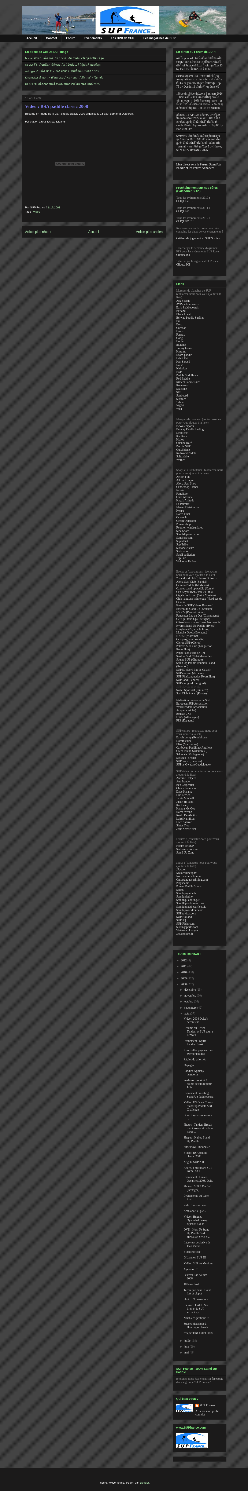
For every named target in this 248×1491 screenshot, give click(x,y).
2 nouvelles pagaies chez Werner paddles (198, 1052)
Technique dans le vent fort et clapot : (197, 1292)
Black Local (183, 314)
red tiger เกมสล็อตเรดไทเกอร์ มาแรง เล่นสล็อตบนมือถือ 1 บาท (62, 71)
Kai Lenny (182, 805)
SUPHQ (181, 920)
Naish (179, 365)
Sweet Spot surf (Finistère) (192, 690)
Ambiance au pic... (195, 1211)
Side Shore (182, 531)
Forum (70, 38)
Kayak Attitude (185, 500)
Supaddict (182, 541)
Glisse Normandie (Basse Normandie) (198, 622)
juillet (188, 1340)
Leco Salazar (184, 822)
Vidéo (36, 211)
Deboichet (182, 432)
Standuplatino (184, 896)
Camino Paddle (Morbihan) (192, 585)
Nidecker (181, 368)
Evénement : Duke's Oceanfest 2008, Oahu (198, 1179)
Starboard (182, 395)
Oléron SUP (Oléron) (188, 642)
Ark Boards (183, 300)
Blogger (144, 1482)
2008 (184, 984)
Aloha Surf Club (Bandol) (191, 581)
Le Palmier (182, 503)
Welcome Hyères (186, 561)
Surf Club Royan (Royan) (191, 693)
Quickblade (183, 449)
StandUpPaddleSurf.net (190, 903)
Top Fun (181, 558)
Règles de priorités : (195, 1059)
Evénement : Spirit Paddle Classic (195, 1042)
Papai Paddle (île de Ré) (190, 652)
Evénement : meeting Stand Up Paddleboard (198, 1095)
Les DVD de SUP (122, 38)
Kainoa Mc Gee (185, 808)
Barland (181, 311)
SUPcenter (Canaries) (189, 761)
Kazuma (181, 351)
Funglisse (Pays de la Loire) (193, 629)
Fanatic (180, 334)
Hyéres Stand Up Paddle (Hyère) (195, 625)
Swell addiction (185, 554)
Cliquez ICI (183, 254)
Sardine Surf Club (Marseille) (194, 656)
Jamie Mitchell (185, 798)
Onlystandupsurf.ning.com (192, 879)
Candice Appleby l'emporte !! (194, 1072)
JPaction (181, 869)
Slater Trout (183, 825)
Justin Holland (184, 801)
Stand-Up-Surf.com (188, 534)
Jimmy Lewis (184, 348)
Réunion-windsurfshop (189, 527)
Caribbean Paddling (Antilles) (194, 747)
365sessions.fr (184, 933)
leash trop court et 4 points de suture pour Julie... (198, 1084)
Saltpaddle (182, 456)
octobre (189, 1001)
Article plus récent (38, 232)
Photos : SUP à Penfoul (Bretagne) (197, 1188)
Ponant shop (183, 524)
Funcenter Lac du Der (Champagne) (197, 615)
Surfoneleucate (185, 547)
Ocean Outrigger (186, 520)
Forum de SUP (185, 845)
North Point (183, 514)
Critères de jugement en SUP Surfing (198, 238)
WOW (180, 405)
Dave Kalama (184, 791)
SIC (178, 392)
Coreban (181, 327)
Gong (179, 338)
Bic (178, 321)
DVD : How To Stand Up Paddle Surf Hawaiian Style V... (197, 1233)
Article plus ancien (149, 232)
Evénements (93, 38)
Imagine (181, 344)
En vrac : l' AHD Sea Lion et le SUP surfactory (196, 1309)
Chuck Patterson (186, 788)
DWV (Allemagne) (187, 717)
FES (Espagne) (185, 720)
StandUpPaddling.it (188, 900)
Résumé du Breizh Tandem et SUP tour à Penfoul (198, 1031)
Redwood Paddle (186, 453)
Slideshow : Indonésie (197, 1146)
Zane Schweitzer (186, 828)
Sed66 (180, 889)
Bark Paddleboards (187, 307)
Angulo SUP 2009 (194, 1162)
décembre (190, 989)
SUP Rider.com (185, 923)
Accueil (31, 38)
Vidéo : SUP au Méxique (198, 1263)
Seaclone (181, 388)
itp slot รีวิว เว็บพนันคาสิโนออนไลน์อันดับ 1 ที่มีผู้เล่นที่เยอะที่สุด (62, 64)
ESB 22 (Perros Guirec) (190, 612)
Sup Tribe (182, 544)
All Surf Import (185, 480)
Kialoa (180, 439)
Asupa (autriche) (186, 710)
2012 (184, 960)
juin (187, 1346)
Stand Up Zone (185, 852)
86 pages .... (191, 1065)
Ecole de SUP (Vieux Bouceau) (195, 605)
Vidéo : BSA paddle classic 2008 (56, 106)
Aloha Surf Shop (186, 483)
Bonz (179, 324)
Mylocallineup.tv (186, 872)
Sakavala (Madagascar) (190, 754)
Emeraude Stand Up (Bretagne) (195, 608)
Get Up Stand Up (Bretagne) (193, 619)
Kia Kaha (182, 436)
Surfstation (182, 551)
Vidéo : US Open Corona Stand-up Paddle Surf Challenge (198, 1106)
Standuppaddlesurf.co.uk (191, 906)
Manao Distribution (188, 507)
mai (187, 1352)
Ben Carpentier (185, 784)
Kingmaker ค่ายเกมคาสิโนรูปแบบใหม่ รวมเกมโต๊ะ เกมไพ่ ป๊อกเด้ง (64, 77)
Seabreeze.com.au (187, 849)
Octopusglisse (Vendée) (190, 639)
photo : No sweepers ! (197, 1299)
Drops (180, 331)
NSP (179, 371)
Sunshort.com (184, 537)
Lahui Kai (182, 358)
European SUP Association (192, 703)
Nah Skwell (183, 361)
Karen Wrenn (184, 812)
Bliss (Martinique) (187, 744)
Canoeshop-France (187, 487)
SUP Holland (184, 916)
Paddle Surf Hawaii (188, 375)
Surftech (181, 399)
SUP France (207, 1405)
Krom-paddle (184, 355)
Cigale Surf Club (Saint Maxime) (196, 595)
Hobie (180, 341)
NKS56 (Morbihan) (188, 635)
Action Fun (183, 476)
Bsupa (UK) (183, 713)
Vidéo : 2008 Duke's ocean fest (196, 1020)
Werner (180, 459)
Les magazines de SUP (159, 38)
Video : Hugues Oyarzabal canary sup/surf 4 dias (195, 1220)
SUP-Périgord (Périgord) (191, 683)
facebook (217, 1378)
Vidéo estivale (192, 1251)
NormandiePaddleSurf (189, 876)
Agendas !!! (190, 1269)
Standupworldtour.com (189, 910)
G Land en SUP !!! (195, 1257)
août (187, 1013)
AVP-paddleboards (187, 304)
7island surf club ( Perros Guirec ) (196, 578)
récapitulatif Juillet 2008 (198, 1333)
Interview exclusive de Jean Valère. (197, 1244)
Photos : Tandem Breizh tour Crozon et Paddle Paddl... (198, 1128)
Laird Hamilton (185, 818)
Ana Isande (183, 781)
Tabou (180, 402)
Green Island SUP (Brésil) (191, 751)
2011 (184, 966)
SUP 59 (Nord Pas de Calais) (193, 669)
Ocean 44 (182, 517)
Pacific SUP (183, 446)
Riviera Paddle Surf (188, 382)
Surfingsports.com (187, 927)
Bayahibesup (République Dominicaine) (191, 739)
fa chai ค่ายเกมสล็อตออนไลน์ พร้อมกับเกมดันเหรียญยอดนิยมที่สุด (64, 58)
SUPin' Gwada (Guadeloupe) (193, 764)
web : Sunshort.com (195, 1205)
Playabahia (182, 883)
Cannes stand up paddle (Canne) (195, 588)
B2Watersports (185, 426)
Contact (51, 38)
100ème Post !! (192, 1284)
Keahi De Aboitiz (186, 815)
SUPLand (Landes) (187, 679)
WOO (179, 409)
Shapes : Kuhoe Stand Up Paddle (197, 1139)
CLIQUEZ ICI (185, 201)
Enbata (180, 490)
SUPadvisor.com (186, 913)
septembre (190, 1007)
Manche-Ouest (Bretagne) (191, 632)
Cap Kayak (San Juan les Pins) (194, 591)
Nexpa (180, 510)
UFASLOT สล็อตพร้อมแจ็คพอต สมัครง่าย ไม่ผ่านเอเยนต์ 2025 (62, 84)
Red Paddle (183, 378)
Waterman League (187, 930)
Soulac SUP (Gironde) (189, 659)
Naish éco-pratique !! (196, 1318)
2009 (184, 978)
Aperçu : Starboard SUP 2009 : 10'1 (198, 1169)
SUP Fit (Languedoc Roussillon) (195, 676)
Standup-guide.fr (186, 893)
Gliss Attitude (184, 497)
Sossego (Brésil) (186, 757)
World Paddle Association (191, 707)
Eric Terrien (183, 795)
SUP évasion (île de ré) (190, 673)
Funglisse (182, 493)
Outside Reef (184, 443)
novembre (190, 995)
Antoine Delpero (186, 778)
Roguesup (182, 385)
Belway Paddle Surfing (190, 317)
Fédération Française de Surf (193, 700)
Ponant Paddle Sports (189, 886)
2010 (184, 972)
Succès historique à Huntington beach (196, 1325)
